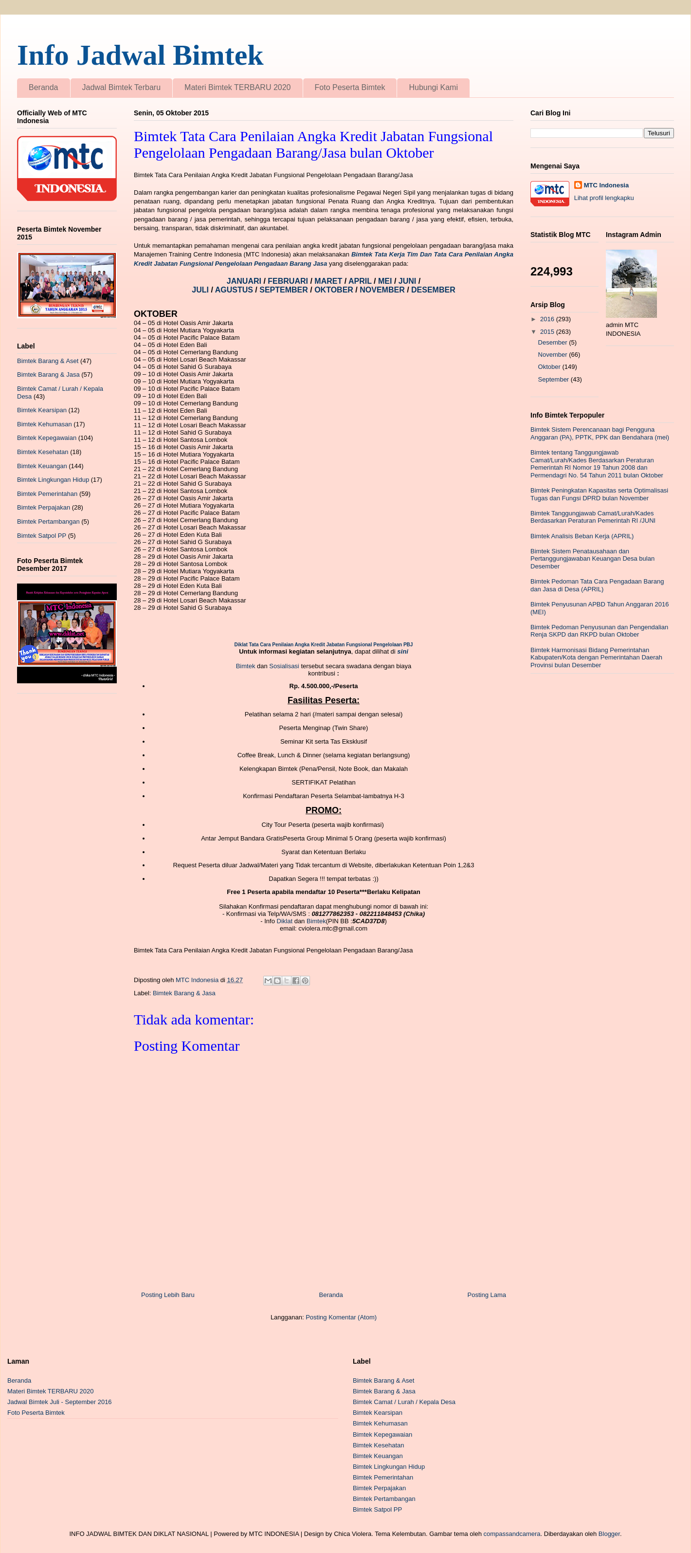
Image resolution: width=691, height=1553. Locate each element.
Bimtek (245, 666)
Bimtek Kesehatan (43, 452)
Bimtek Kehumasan (44, 424)
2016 (548, 319)
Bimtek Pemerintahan (47, 493)
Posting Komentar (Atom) (341, 1317)
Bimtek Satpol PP (41, 535)
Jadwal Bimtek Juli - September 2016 (59, 1402)
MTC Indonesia (606, 185)
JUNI (408, 281)
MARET (329, 281)
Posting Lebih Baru (168, 1294)
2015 (548, 331)
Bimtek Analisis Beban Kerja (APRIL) (582, 536)
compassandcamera (512, 1533)
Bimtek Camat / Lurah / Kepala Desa (404, 1402)
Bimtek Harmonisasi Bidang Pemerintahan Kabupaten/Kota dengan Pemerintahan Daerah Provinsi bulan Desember (596, 657)
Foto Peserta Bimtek (350, 87)
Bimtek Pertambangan (48, 521)
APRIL (361, 281)
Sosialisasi (285, 666)
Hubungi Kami (433, 87)
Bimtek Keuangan (42, 466)
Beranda (43, 87)
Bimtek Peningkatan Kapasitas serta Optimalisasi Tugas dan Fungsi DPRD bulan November (599, 494)
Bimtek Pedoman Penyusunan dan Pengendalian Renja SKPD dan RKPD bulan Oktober (599, 631)
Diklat (285, 921)
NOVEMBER (382, 290)
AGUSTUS (235, 290)
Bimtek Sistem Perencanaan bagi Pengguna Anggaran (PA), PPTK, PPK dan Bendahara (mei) (599, 433)
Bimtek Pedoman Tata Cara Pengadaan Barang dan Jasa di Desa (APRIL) (597, 585)
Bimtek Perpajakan (43, 507)
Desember (553, 342)
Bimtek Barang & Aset (47, 361)
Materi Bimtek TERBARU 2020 (237, 87)
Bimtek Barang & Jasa (184, 993)
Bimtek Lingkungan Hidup (53, 479)
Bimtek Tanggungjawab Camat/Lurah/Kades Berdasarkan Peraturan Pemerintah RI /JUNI (592, 517)
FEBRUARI (289, 281)
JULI (201, 290)
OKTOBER (333, 290)
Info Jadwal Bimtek (140, 55)
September (554, 379)
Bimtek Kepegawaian (46, 437)
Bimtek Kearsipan (42, 410)
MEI (386, 281)
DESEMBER (433, 290)
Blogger (609, 1533)
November (553, 354)
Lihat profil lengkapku (604, 197)
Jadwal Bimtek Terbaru (121, 87)
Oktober (550, 366)
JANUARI (245, 281)
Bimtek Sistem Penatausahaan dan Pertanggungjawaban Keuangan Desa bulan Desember (592, 559)
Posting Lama (487, 1294)
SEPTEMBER (284, 290)
